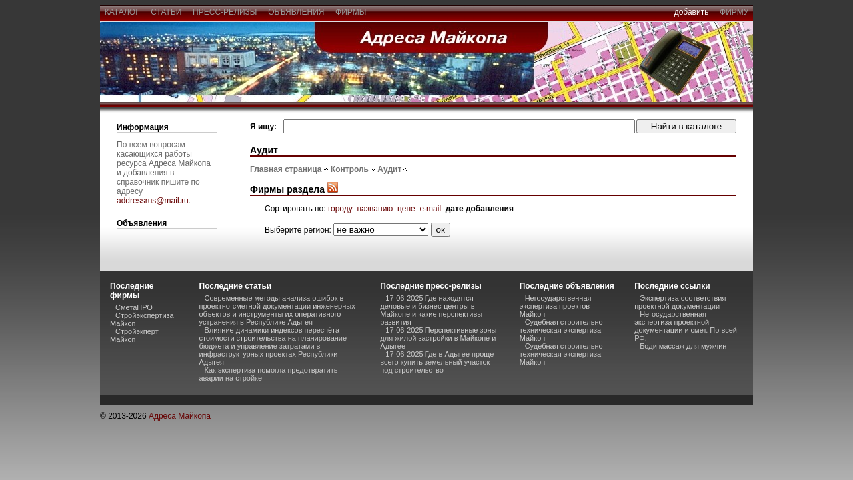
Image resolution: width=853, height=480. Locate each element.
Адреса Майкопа (180, 416)
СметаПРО (134, 307)
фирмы (351, 12)
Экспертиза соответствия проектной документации (680, 302)
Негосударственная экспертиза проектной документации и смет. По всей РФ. (685, 326)
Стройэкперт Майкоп (134, 335)
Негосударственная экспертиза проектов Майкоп (556, 306)
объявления (296, 12)
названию (375, 208)
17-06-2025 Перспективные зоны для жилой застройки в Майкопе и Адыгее (438, 338)
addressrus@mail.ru (153, 200)
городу (340, 208)
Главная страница (286, 169)
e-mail (430, 208)
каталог (122, 12)
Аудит (389, 169)
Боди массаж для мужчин (683, 346)
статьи (166, 12)
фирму (734, 12)
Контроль (350, 169)
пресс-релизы (224, 12)
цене (406, 208)
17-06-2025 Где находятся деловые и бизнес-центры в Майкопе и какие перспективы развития (431, 310)
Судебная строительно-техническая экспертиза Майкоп (563, 330)
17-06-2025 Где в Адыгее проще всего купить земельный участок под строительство (437, 362)
